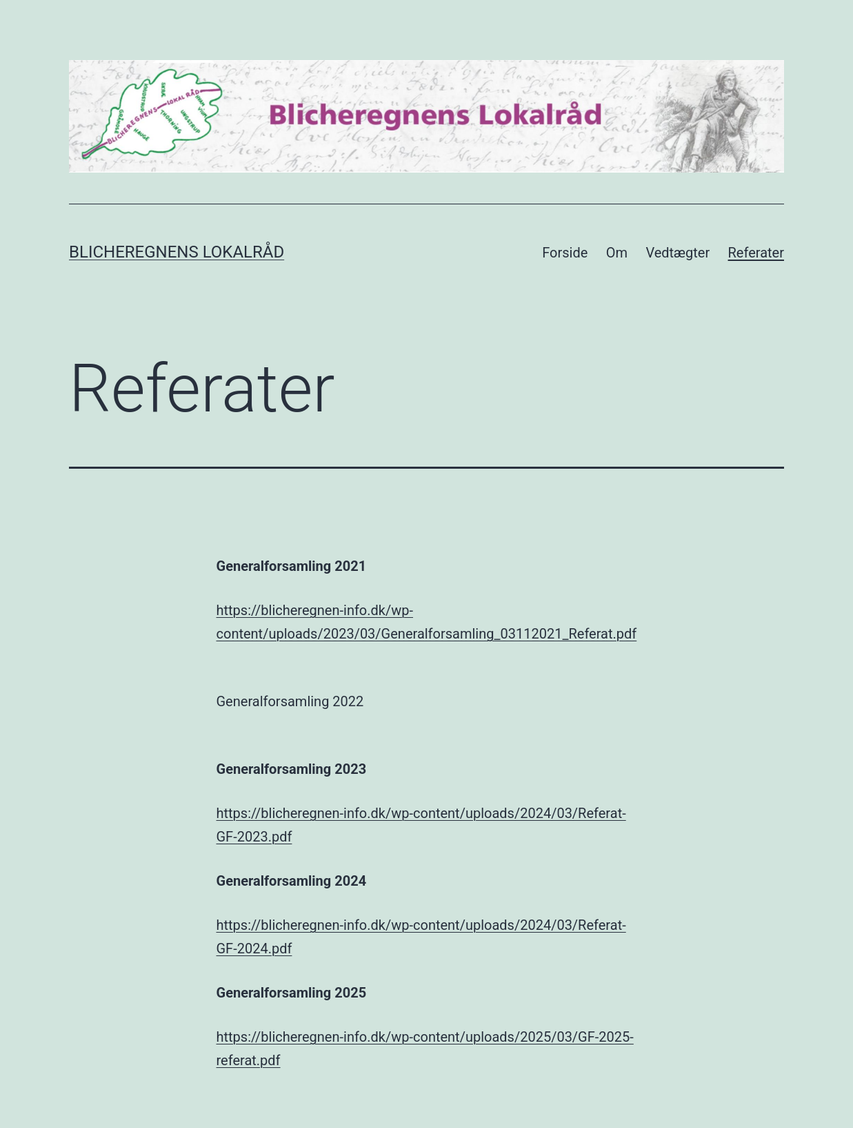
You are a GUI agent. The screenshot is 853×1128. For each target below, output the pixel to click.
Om (617, 252)
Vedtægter (677, 252)
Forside (565, 252)
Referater (756, 252)
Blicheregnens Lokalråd (176, 252)
